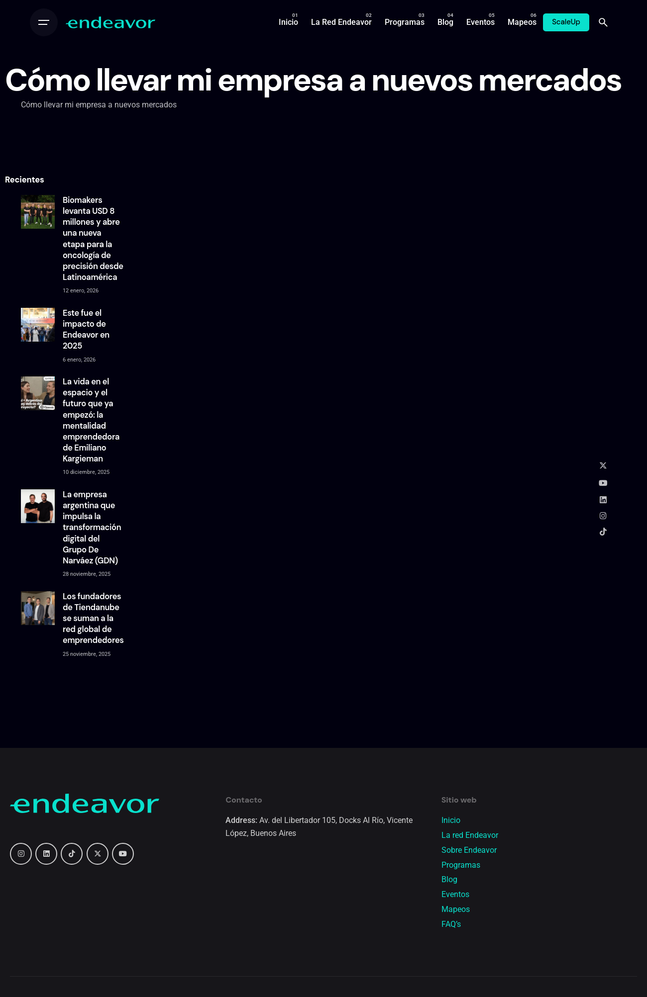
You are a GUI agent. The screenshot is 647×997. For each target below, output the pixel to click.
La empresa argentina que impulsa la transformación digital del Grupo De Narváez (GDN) (92, 527)
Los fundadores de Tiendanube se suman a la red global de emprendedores (93, 618)
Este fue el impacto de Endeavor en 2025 (86, 329)
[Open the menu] (44, 22)
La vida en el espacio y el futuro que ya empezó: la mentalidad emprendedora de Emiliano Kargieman (91, 420)
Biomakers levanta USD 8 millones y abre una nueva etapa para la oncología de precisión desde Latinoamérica (93, 238)
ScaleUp (566, 22)
